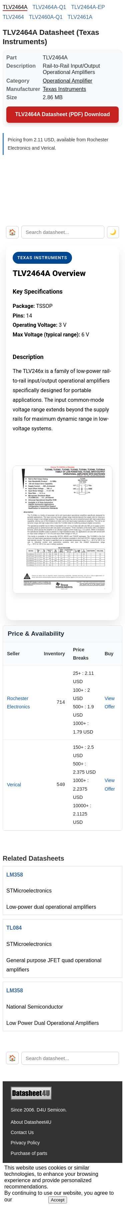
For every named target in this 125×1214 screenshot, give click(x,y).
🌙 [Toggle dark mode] (113, 232)
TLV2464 (13, 17)
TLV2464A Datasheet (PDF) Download (62, 114)
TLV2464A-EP (88, 7)
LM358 (14, 875)
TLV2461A (80, 17)
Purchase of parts (29, 1153)
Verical (14, 784)
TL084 (14, 928)
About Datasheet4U (31, 1122)
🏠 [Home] (12, 232)
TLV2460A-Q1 (46, 17)
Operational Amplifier (67, 81)
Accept (58, 1199)
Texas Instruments (64, 89)
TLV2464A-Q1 (49, 7)
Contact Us (22, 1132)
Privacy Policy (25, 1142)
